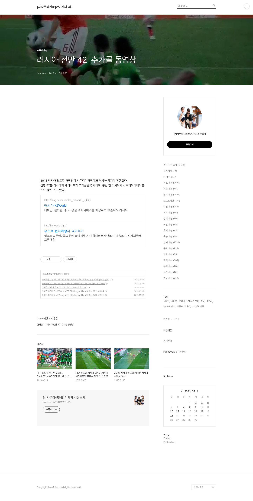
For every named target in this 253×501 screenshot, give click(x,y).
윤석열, (182, 301)
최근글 (166, 319)
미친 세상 (170, 224)
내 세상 (170, 177)
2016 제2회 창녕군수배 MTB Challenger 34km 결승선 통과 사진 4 (73, 291)
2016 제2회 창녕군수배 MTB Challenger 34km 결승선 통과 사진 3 (73, 295)
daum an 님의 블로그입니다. (57, 402)
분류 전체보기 (174, 165)
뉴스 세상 (171, 183)
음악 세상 (170, 272)
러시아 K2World (55, 205)
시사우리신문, (198, 306)
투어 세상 (170, 266)
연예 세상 (171, 242)
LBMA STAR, (193, 301)
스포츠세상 (47, 273)
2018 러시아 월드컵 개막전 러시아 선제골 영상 (64, 287)
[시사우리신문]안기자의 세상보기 (56, 7)
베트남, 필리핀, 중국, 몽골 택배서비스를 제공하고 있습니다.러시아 (86, 210)
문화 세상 (171, 248)
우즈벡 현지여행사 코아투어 (64, 231)
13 (177, 411)
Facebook (169, 351)
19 (171, 415)
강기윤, (174, 301)
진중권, (188, 306)
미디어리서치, (169, 306)
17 (202, 411)
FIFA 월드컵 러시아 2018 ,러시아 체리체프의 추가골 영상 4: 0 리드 (73, 283)
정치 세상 (171, 195)
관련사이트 (198, 487)
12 (171, 411)
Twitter (182, 351)
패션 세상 (171, 207)
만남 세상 (171, 278)
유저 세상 (170, 230)
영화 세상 (170, 254)
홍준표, (180, 306)
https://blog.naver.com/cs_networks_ (64, 200)
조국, (203, 301)
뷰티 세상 (170, 212)
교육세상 (170, 171)
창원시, (209, 301)
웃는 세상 (170, 236)
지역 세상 (171, 260)
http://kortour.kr (52, 225)
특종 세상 (170, 189)
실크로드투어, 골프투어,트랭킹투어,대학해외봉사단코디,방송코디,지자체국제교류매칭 (93, 237)
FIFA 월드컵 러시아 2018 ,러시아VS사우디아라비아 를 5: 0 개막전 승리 (75, 279)
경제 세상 (170, 218)
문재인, (166, 301)
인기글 (176, 319)
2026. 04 (189, 391)
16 (195, 411)
